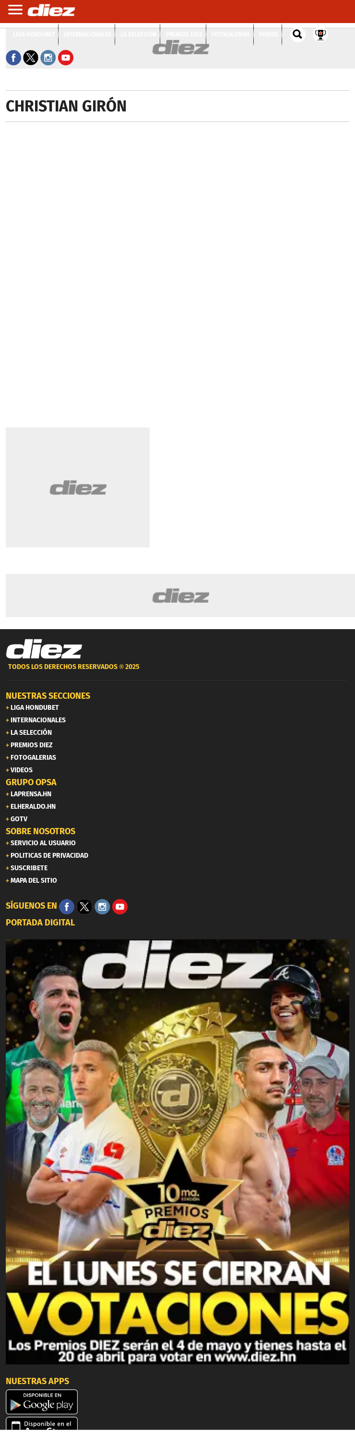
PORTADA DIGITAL (40, 922)
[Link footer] (44, 649)
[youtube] (120, 907)
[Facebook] (66, 907)
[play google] (177, 1401)
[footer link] (177, 672)
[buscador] (298, 34)
